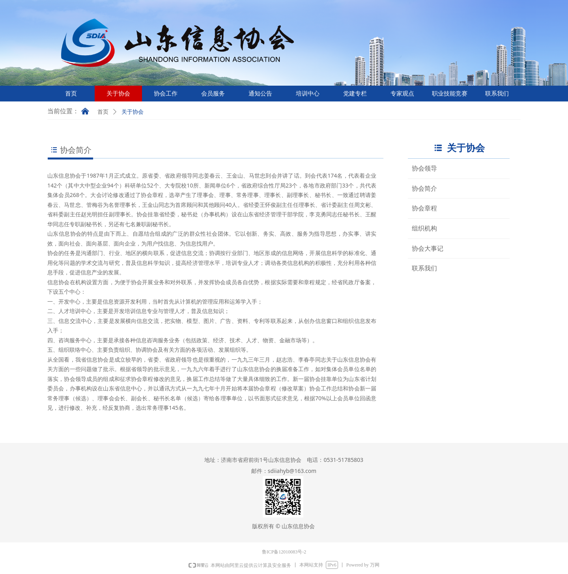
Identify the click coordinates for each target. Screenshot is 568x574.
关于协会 (132, 112)
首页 (102, 112)
